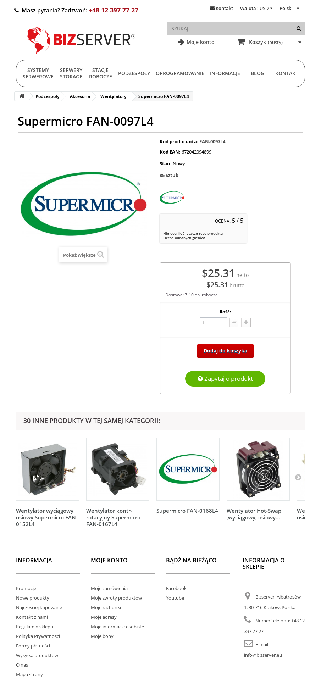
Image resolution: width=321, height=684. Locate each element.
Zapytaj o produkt (225, 378)
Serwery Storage (71, 73)
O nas (22, 665)
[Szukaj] (299, 28)
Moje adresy (104, 617)
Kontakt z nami (32, 617)
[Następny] (297, 476)
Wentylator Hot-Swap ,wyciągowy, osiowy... (254, 514)
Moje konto (200, 42)
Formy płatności (33, 646)
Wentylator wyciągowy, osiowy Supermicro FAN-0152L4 (47, 517)
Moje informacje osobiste (117, 626)
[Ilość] (213, 322)
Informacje (225, 73)
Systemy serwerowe (38, 73)
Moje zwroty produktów (116, 598)
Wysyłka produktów (37, 655)
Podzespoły (134, 73)
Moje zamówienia (109, 588)
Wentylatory (113, 96)
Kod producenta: (179, 141)
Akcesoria (80, 96)
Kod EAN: (170, 152)
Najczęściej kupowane (39, 607)
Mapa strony (29, 674)
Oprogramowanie (180, 73)
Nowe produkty (32, 598)
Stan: (166, 163)
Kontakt (224, 8)
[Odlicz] (234, 322)
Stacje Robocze (100, 73)
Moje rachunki (106, 607)
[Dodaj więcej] (246, 322)
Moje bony (102, 636)
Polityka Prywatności (38, 636)
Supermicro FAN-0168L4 (187, 510)
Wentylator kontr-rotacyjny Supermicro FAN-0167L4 (113, 517)
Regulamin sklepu (34, 626)
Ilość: (225, 311)
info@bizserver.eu (263, 655)
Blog (257, 73)
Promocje (26, 588)
